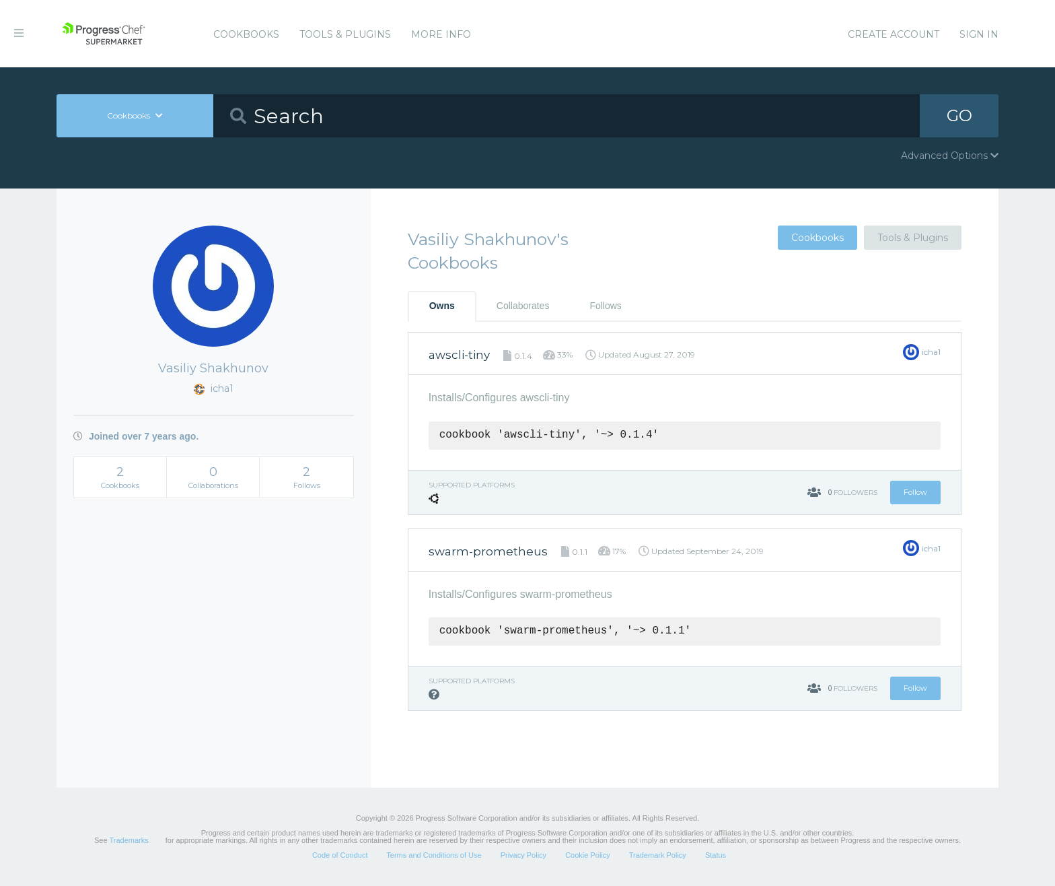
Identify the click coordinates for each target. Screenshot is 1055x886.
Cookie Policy (587, 855)
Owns (442, 305)
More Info (441, 34)
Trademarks (128, 840)
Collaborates (523, 305)
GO (959, 115)
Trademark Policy (657, 855)
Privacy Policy (523, 855)
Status (715, 855)
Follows (605, 305)
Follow (915, 492)
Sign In (978, 34)
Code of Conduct (340, 855)
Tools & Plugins (345, 34)
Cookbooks (246, 34)
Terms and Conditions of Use (433, 855)
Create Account (893, 34)
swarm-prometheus (488, 551)
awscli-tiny (459, 355)
